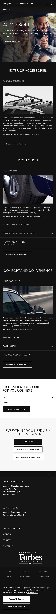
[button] (28, 397)
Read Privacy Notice (16, 606)
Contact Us (28, 441)
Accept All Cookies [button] (16, 599)
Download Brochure (16, 409)
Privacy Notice (32, 593)
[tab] (28, 107)
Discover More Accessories (17, 144)
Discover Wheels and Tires (28, 449)
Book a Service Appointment (28, 457)
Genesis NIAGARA (24, 4)
